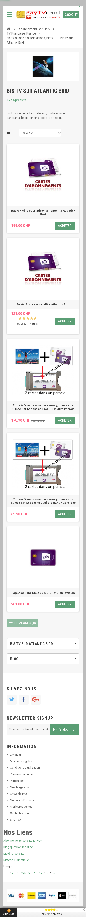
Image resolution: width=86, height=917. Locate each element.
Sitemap (15, 819)
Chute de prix (18, 793)
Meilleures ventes (21, 806)
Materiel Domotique (16, 860)
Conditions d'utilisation (25, 767)
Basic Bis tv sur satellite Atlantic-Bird (43, 304)
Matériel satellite (13, 853)
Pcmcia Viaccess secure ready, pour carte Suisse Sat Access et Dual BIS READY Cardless (43, 500)
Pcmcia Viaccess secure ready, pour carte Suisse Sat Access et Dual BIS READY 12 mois (43, 407)
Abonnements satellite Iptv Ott (22, 840)
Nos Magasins (19, 787)
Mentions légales (21, 761)
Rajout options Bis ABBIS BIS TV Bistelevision (43, 593)
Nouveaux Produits (22, 800)
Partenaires (17, 780)
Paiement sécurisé (22, 774)
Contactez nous (20, 813)
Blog (14, 659)
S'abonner (64, 729)
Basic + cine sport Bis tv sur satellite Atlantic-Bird (43, 212)
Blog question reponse (18, 847)
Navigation (9, 14)
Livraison (16, 754)
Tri (8, 133)
